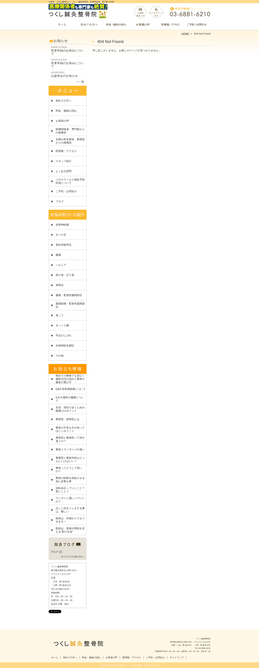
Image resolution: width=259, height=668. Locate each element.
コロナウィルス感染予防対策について (70, 181)
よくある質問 (64, 171)
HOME (185, 33)
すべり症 (61, 234)
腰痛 (58, 254)
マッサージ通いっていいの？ (70, 500)
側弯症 (60, 285)
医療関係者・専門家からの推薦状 (70, 131)
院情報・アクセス (169, 26)
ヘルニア (61, 265)
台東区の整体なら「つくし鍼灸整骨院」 (129, 665)
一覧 (81, 81)
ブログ (60, 201)
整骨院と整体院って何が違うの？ (70, 439)
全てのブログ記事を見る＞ (73, 557)
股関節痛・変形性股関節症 (70, 305)
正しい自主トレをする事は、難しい (70, 510)
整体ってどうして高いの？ (69, 470)
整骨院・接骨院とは (67, 419)
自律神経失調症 (65, 345)
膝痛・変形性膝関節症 (69, 295)
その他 (60, 355)
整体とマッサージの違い (70, 449)
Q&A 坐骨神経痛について (71, 389)
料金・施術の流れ (116, 26)
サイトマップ (177, 657)
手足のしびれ (64, 335)
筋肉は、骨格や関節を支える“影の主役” (70, 530)
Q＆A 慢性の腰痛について (70, 399)
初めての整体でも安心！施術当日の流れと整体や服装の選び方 (70, 379)
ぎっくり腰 (62, 325)
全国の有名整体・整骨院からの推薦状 (70, 141)
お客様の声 (143, 26)
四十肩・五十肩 (65, 275)
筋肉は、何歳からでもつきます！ (70, 520)
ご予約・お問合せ (196, 26)
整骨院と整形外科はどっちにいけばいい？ (70, 459)
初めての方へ (89, 26)
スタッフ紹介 (64, 161)
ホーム (62, 26)
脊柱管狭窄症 (64, 244)
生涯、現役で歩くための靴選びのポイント (70, 409)
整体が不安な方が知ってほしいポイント (70, 429)
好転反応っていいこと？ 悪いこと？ (71, 490)
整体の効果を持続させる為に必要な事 (70, 480)
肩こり (60, 315)
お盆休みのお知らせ (64, 75)
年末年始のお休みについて (67, 52)
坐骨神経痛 (62, 224)
